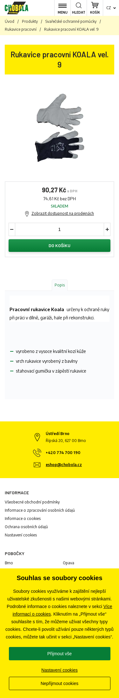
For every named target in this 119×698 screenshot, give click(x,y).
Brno (9, 562)
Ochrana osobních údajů (26, 526)
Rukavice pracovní (20, 29)
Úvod (9, 21)
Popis (60, 285)
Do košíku (59, 245)
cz (108, 7)
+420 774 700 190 (63, 452)
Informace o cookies (23, 518)
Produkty (30, 21)
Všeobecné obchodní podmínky (32, 502)
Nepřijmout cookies (59, 683)
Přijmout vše (59, 653)
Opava (68, 562)
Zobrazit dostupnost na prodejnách (62, 213)
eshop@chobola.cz (64, 464)
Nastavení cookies (21, 535)
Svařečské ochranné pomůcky (70, 21)
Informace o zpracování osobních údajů (40, 510)
